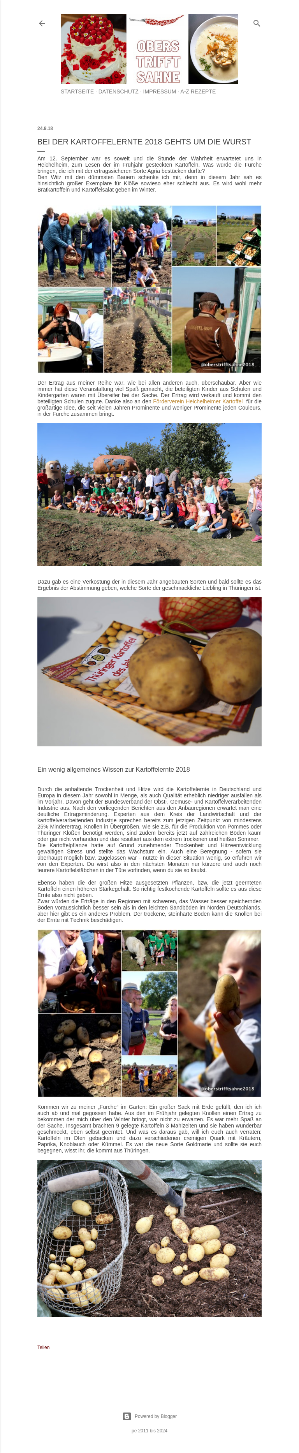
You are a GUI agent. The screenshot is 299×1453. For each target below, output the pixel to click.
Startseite (77, 91)
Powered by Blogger (149, 1416)
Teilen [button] (43, 1347)
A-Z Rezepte (198, 91)
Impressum (159, 91)
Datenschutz (118, 91)
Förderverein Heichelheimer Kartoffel (198, 401)
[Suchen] (257, 21)
